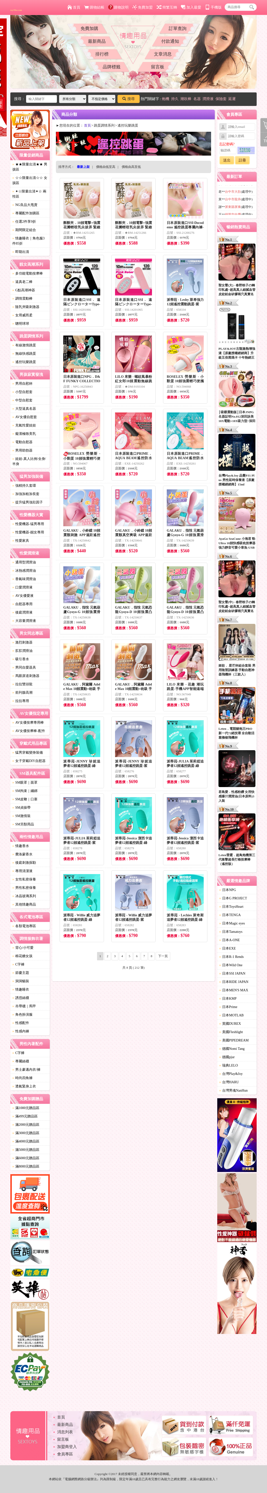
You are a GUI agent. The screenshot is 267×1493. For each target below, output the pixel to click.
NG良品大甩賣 (24, 205)
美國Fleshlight (231, 1032)
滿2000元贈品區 (25, 1125)
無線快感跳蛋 (24, 353)
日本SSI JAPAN (232, 973)
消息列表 (65, 1432)
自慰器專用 (22, 604)
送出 (227, 160)
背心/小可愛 (22, 948)
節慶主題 (20, 973)
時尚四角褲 (22, 1078)
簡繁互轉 (167, 7)
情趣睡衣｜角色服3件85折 (28, 240)
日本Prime (228, 1007)
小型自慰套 (22, 392)
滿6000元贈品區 (25, 1158)
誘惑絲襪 (20, 998)
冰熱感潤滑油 (24, 570)
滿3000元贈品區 (25, 1133)
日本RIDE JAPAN (233, 982)
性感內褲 (20, 1031)
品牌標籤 (111, 66)
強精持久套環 (24, 485)
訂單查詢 (177, 28)
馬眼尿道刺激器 (25, 676)
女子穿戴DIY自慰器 (29, 761)
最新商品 (97, 41)
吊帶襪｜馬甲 (24, 1006)
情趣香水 (20, 846)
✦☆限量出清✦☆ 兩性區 (29, 194)
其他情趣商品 (24, 904)
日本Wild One (230, 965)
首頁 (73, 7)
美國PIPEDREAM (234, 1040)
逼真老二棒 (22, 282)
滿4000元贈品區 (25, 1141)
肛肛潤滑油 (22, 651)
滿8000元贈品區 (25, 1166)
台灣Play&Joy (231, 1074)
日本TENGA (230, 915)
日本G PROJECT (233, 898)
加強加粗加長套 (25, 494)
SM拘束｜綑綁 (24, 791)
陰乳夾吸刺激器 (25, 307)
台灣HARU (229, 1082)
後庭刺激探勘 (24, 862)
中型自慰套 (22, 400)
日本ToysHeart (231, 906)
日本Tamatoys (230, 932)
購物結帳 (94, 7)
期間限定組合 (24, 230)
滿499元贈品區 (25, 1116)
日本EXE (227, 948)
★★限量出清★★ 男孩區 (29, 166)
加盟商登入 (67, 1447)
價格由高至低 (131, 167)
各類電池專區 (24, 926)
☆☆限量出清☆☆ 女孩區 (29, 180)
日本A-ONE (229, 940)
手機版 (213, 7)
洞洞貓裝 (20, 981)
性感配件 (20, 1023)
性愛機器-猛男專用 (28, 524)
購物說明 (118, 7)
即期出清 (20, 252)
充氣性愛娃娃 (24, 425)
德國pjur (227, 1057)
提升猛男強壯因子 (27, 502)
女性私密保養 (24, 879)
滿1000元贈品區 (25, 1108)
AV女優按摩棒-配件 (28, 731)
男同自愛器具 (24, 667)
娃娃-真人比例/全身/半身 (29, 461)
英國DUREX (230, 1023)
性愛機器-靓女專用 (28, 532)
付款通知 (170, 41)
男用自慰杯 (22, 383)
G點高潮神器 (23, 290)
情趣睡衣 (20, 989)
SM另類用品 (23, 824)
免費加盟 (142, 7)
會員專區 (65, 1454)
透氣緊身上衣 (24, 1086)
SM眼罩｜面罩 (24, 782)
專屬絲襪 (20, 1061)
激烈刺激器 (22, 642)
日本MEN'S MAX (233, 990)
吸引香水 (20, 659)
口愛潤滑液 (22, 587)
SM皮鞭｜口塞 (24, 799)
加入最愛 (191, 7)
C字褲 (18, 964)
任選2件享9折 (24, 221)
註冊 (242, 160)
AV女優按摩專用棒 (28, 722)
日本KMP (227, 998)
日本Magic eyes (232, 923)
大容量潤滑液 (24, 621)
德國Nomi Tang (232, 1049)
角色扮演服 (22, 1014)
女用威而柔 (22, 315)
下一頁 (163, 956)
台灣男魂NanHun (233, 1090)
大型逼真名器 (24, 408)
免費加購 (89, 28)
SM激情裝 (21, 816)
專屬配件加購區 (25, 213)
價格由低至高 (105, 167)
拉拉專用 (20, 701)
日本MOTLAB (231, 1015)
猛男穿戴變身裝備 (27, 752)
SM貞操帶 (21, 807)
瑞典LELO (228, 1065)
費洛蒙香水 (22, 854)
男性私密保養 (24, 888)
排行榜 (102, 54)
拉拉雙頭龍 (22, 684)
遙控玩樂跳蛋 (24, 362)
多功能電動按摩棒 (27, 273)
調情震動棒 (22, 298)
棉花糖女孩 (22, 956)
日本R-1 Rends (231, 957)
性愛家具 (20, 540)
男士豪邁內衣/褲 (26, 1069)
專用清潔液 (22, 871)
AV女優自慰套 (24, 417)
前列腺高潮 (22, 692)
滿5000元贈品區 (25, 1150)
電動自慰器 (22, 442)
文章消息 (163, 54)
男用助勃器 (22, 450)
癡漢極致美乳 (24, 434)
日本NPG (227, 890)
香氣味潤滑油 (24, 579)
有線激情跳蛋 (24, 345)
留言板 (157, 66)
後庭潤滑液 (22, 612)
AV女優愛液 (22, 596)
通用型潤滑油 (24, 562)
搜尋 (128, 99)
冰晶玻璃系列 (24, 896)
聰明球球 (20, 323)
